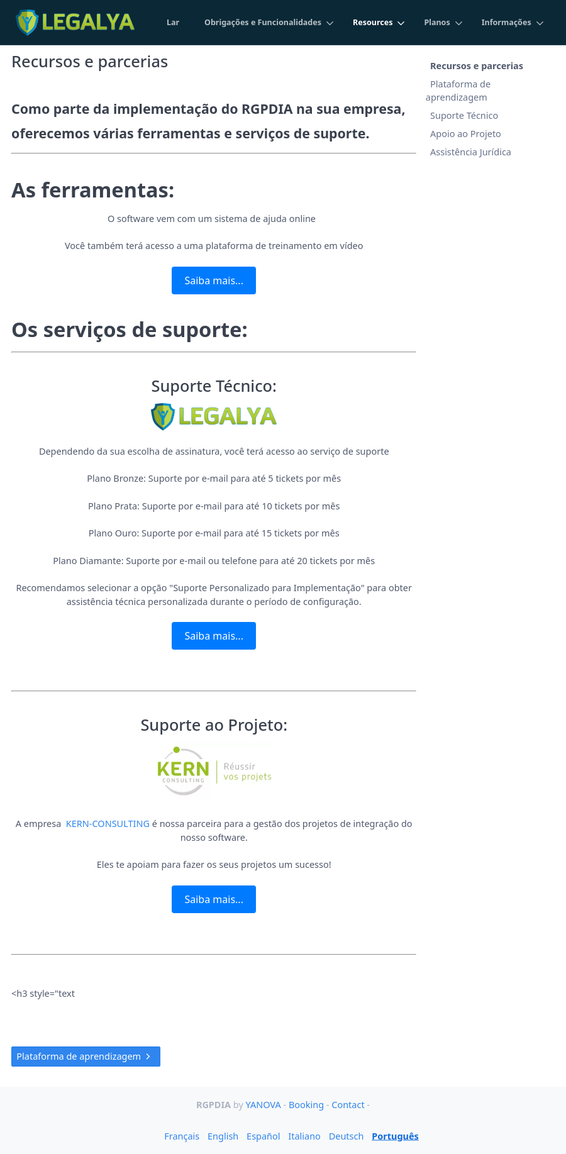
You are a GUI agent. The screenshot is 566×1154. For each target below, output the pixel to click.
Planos (436, 22)
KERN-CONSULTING (108, 823)
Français (181, 1135)
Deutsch (346, 1135)
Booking (307, 1105)
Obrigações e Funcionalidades (261, 22)
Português (395, 1135)
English (223, 1135)
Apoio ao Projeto (465, 134)
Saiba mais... (213, 280)
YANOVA (263, 1105)
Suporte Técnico (464, 115)
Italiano (304, 1135)
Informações (506, 22)
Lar (170, 22)
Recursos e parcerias (476, 65)
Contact (349, 1105)
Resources (372, 22)
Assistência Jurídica (470, 152)
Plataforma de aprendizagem (85, 1056)
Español (263, 1135)
